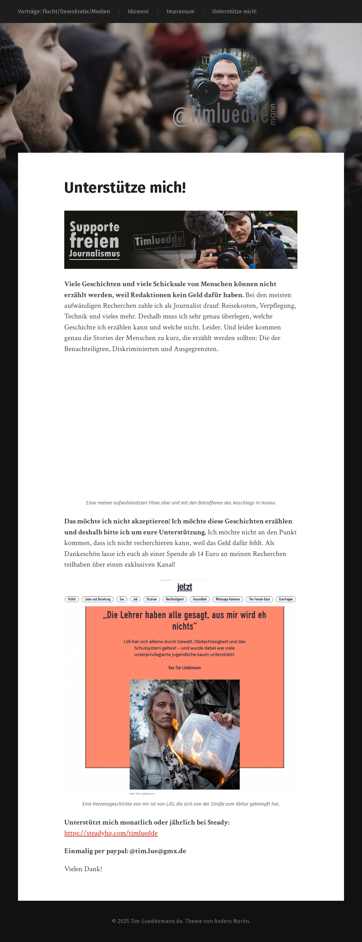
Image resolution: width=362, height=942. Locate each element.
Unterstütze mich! (234, 11)
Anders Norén (231, 921)
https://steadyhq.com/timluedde (111, 833)
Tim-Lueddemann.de (156, 921)
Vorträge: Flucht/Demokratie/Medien (64, 11)
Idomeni (138, 11)
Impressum (180, 11)
